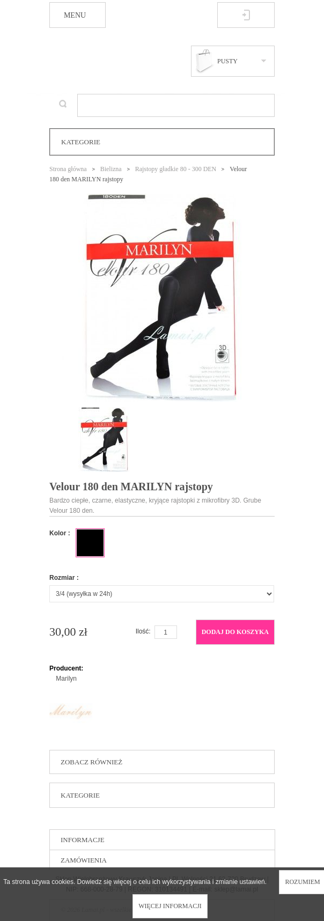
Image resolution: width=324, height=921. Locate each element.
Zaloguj (246, 15)
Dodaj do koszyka (235, 632)
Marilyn (66, 678)
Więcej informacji (170, 906)
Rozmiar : (64, 577)
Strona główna (68, 169)
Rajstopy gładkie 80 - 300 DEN (176, 169)
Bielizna (111, 169)
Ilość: (143, 631)
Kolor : (59, 533)
